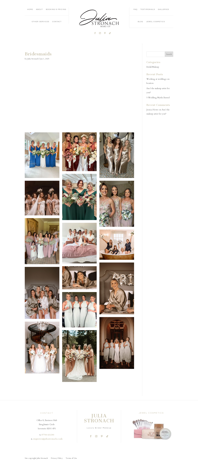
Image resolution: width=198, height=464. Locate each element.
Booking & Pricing (56, 9)
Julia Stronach (32, 58)
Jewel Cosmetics (155, 22)
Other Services (40, 22)
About (39, 9)
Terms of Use (71, 458)
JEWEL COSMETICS (151, 413)
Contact (57, 22)
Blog (140, 22)
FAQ (135, 9)
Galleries (163, 9)
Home (30, 9)
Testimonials (147, 9)
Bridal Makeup (152, 67)
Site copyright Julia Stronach (36, 458)
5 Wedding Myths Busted (158, 97)
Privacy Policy (57, 458)
